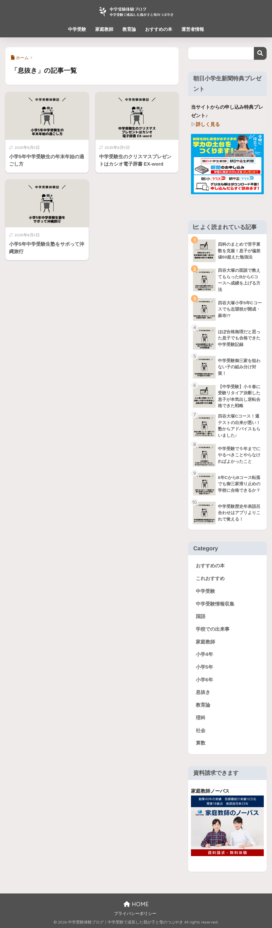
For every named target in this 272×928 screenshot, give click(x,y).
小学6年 (204, 680)
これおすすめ (210, 578)
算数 (200, 743)
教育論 (129, 29)
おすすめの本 (158, 29)
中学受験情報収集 (215, 604)
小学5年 (204, 667)
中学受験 (77, 29)
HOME (136, 904)
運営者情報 (192, 29)
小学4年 (204, 654)
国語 (200, 616)
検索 (260, 53)
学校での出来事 (213, 629)
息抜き (203, 692)
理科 (200, 717)
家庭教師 (104, 29)
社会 (200, 730)
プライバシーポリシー (135, 913)
